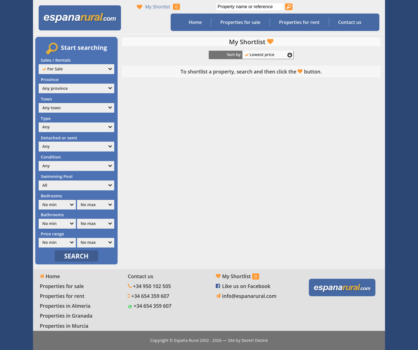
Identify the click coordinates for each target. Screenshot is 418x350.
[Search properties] (288, 6)
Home (195, 22)
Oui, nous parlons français (354, 7)
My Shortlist (157, 7)
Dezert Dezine (254, 340)
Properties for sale (240, 22)
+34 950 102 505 (152, 286)
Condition (51, 157)
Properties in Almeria (65, 305)
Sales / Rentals (56, 60)
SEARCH (76, 256)
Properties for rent (299, 22)
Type (46, 118)
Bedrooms (51, 196)
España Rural (186, 340)
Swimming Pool (56, 176)
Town (46, 99)
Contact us (349, 22)
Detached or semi (59, 138)
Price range (52, 234)
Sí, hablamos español (343, 7)
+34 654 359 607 (150, 296)
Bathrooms (52, 214)
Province (50, 79)
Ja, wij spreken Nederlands (365, 7)
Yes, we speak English (333, 7)
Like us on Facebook (246, 286)
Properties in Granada (66, 315)
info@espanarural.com (249, 296)
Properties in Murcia (64, 325)
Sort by (234, 54)
